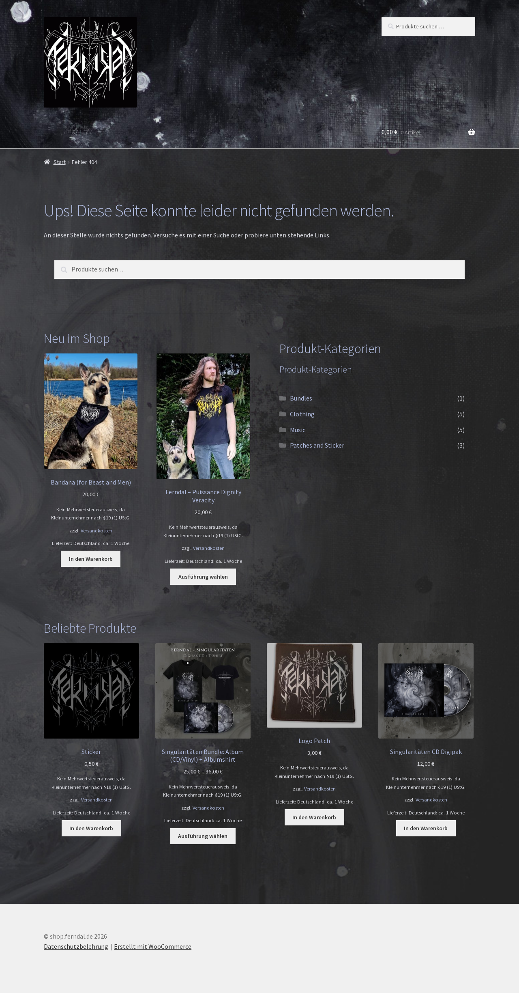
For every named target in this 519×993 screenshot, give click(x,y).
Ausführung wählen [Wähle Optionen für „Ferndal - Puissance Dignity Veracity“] (203, 576)
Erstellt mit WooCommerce (152, 946)
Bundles (301, 398)
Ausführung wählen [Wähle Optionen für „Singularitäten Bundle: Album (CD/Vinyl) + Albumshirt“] (202, 836)
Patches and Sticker (317, 445)
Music (297, 430)
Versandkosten (96, 531)
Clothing (302, 414)
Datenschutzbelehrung (76, 946)
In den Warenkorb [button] (91, 558)
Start (60, 162)
